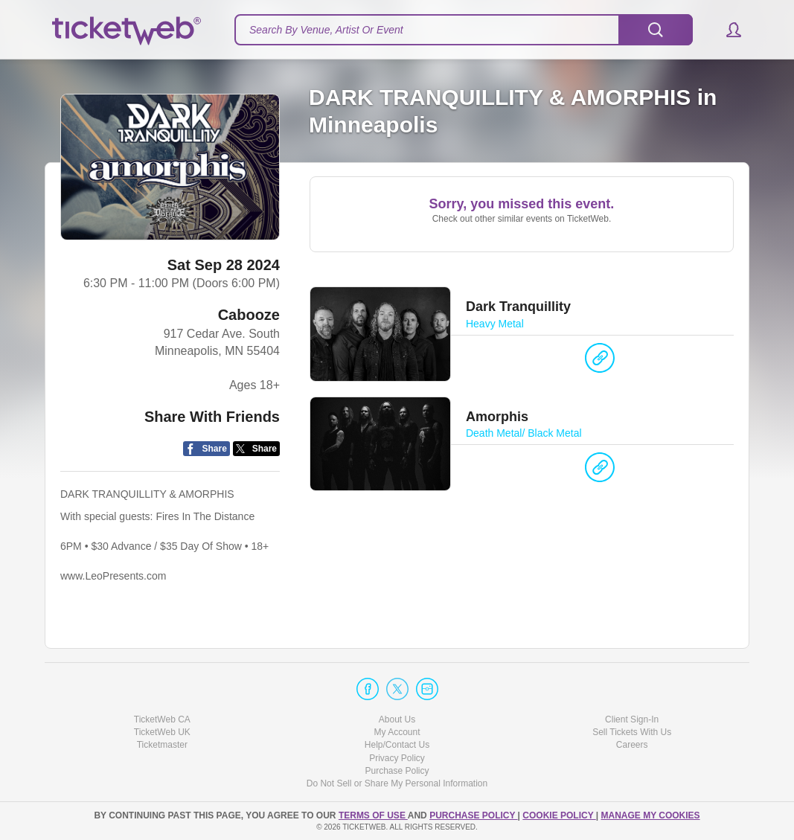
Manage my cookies (650, 815)
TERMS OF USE (373, 815)
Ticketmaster (162, 745)
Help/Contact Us (397, 745)
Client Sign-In (632, 719)
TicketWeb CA (162, 719)
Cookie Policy (558, 815)
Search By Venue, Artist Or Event (326, 30)
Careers (632, 745)
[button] (726, 30)
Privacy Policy (397, 758)
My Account (397, 732)
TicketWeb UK (162, 732)
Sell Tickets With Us (631, 732)
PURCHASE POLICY (473, 815)
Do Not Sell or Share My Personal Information (397, 783)
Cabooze (249, 315)
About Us (397, 719)
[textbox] (463, 29)
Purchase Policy (397, 771)
